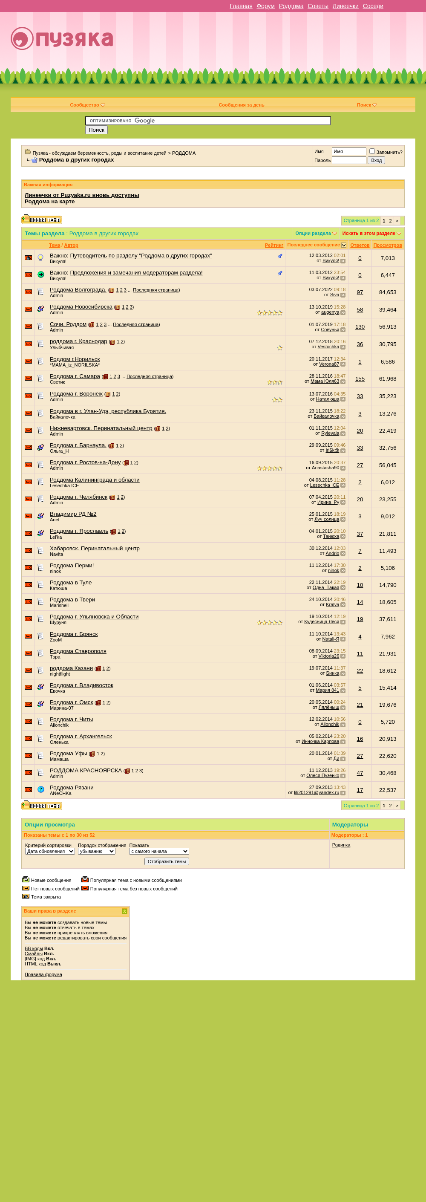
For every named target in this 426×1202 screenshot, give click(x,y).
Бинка (333, 673)
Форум (265, 6)
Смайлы (34, 953)
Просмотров (388, 245)
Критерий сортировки (48, 845)
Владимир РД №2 (73, 514)
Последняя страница (155, 289)
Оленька (59, 742)
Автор (71, 245)
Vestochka (329, 346)
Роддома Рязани (72, 787)
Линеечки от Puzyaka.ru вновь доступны (82, 195)
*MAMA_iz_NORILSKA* (75, 364)
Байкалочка (62, 416)
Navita (56, 554)
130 (360, 327)
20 (360, 431)
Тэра (55, 656)
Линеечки (346, 6)
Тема (54, 245)
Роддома (291, 6)
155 (360, 379)
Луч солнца (326, 519)
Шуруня (58, 622)
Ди (337, 758)
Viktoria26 (329, 656)
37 (360, 534)
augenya (330, 312)
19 (360, 619)
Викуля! (58, 261)
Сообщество (87, 104)
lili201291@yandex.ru (316, 792)
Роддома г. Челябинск (78, 497)
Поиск (367, 104)
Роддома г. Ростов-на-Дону (85, 462)
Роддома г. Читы (71, 719)
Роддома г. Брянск (74, 634)
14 (360, 602)
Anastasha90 (325, 467)
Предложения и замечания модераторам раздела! (136, 272)
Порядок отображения (102, 845)
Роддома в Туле (71, 582)
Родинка (341, 844)
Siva (334, 294)
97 (360, 292)
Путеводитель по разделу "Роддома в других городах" (141, 255)
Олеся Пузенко (322, 775)
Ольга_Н (59, 451)
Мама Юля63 (325, 381)
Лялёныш (329, 707)
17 (360, 790)
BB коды (34, 948)
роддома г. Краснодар (78, 341)
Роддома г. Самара (75, 376)
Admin (56, 295)
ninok (55, 571)
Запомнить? (386, 152)
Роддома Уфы (68, 753)
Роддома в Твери (72, 599)
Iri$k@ (332, 450)
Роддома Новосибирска (81, 306)
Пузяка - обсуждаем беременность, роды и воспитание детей (100, 153)
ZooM (56, 639)
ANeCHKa (61, 793)
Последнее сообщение (313, 244)
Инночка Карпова (320, 741)
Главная (241, 6)
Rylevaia (330, 433)
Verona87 (329, 364)
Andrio (333, 553)
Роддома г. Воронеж (76, 393)
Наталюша (327, 399)
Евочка (57, 690)
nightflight (60, 673)
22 (360, 670)
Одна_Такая (326, 587)
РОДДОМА (184, 153)
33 (360, 396)
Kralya (332, 604)
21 (360, 705)
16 (360, 739)
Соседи (373, 6)
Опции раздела (313, 233)
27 (360, 465)
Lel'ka (56, 537)
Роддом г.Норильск (75, 359)
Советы (318, 6)
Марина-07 (62, 708)
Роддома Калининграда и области (95, 480)
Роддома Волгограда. (78, 289)
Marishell (59, 605)
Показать (139, 845)
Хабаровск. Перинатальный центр (95, 548)
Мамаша (59, 759)
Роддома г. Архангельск (81, 736)
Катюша (58, 588)
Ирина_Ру (328, 502)
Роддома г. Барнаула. (78, 445)
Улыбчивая (62, 347)
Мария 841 (327, 690)
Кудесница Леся (321, 621)
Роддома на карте (50, 201)
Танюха (331, 536)
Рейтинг (274, 245)
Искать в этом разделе (369, 233)
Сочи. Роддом (68, 324)
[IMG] (30, 958)
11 (360, 653)
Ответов (359, 245)
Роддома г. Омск (71, 702)
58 (360, 309)
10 (360, 585)
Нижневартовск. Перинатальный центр (101, 428)
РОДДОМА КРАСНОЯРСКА (86, 770)
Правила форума (43, 974)
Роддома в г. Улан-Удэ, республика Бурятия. (108, 411)
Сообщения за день (241, 104)
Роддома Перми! (72, 565)
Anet (55, 519)
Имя (318, 151)
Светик (57, 381)
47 (360, 773)
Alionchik (59, 725)
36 (360, 344)
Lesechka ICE (64, 485)
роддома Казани (71, 668)
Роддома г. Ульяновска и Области (94, 616)
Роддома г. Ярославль (79, 531)
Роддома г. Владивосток (81, 685)
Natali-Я (331, 638)
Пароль (322, 160)
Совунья (330, 329)
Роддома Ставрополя (78, 651)
